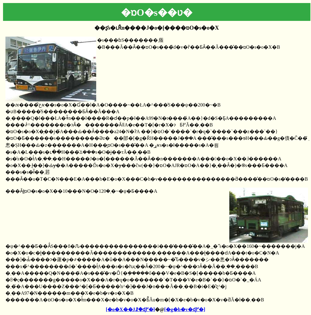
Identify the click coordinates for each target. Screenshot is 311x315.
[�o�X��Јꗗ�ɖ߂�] (130, 309)
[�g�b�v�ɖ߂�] (184, 309)
